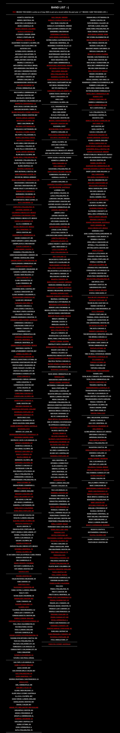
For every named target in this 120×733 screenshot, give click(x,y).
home (60, 1)
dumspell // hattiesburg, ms (23, 505)
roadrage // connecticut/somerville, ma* (98, 82)
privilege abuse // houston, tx (59, 606)
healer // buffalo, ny (59, 48)
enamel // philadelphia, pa (24, 535)
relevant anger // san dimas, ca (98, 48)
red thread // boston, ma (97, 43)
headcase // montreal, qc (59, 43)
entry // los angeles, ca (24, 537)
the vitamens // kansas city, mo (97, 472)
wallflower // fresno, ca (98, 482)
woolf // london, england (98, 522)
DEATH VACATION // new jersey (24, 423)
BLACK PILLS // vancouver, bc (25, 149)
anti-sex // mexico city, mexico (25, 74)
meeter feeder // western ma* (59, 313)
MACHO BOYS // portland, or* (59, 259)
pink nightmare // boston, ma (59, 549)
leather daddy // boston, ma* (59, 201)
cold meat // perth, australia (24, 311)
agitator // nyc (25, 48)
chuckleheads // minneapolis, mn (23, 263)
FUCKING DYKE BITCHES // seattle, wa (23, 638)
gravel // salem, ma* (23, 704)
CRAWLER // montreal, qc (24, 342)
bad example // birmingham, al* (25, 92)
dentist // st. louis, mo (24, 431)
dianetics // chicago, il (23, 445)
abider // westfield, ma (25, 20)
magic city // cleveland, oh (59, 262)
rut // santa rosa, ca (98, 108)
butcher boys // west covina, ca (25, 199)
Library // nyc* (59, 212)
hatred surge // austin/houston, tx (59, 40)
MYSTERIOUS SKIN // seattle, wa (59, 367)
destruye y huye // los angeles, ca (24, 440)
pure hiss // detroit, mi (59, 631)
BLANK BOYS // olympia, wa (25, 154)
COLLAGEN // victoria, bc (24, 314)
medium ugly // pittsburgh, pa (59, 302)
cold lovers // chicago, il (24, 308)
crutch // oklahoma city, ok (23, 371)
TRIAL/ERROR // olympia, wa (98, 404)
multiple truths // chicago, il (59, 361)
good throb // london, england (24, 699)
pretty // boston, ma (59, 591)
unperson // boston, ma (98, 437)
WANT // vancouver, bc (98, 485)
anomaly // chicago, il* (25, 62)
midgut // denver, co (59, 318)
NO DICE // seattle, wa (59, 430)
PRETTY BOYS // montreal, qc (59, 594)
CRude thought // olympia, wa (24, 368)
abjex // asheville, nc (26, 26)
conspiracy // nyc (23, 331)
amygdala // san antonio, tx (25, 54)
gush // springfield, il (24, 727)
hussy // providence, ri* (59, 96)
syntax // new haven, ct (97, 293)
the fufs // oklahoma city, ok (24, 643)
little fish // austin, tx (59, 232)
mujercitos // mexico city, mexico (59, 355)
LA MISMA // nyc (59, 190)
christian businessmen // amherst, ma (24, 255)
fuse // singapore (23, 652)
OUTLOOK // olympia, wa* (59, 477)
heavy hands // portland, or (59, 57)
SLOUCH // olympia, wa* (98, 202)
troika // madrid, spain (98, 407)
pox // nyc (59, 586)
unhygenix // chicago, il (98, 434)
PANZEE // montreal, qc (59, 495)
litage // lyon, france (59, 229)
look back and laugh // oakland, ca (59, 235)
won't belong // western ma (97, 516)
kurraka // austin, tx (59, 177)
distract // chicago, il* (23, 465)
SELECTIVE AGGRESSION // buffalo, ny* (98, 157)
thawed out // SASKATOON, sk (98, 320)
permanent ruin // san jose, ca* (59, 526)
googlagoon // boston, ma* (24, 701)
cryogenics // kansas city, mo (24, 373)
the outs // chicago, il (98, 328)
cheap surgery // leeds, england (23, 241)
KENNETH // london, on (59, 160)
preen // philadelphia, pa (59, 589)
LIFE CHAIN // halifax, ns (59, 221)
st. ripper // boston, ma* (98, 273)
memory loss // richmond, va (59, 307)
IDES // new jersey (59, 112)
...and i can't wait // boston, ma (25, 57)
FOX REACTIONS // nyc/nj (23, 627)
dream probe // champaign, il (24, 485)
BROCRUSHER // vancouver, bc (25, 183)
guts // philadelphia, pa (24, 730)
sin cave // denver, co (98, 191)
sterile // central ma (98, 262)
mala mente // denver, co (59, 273)
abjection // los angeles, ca (25, 23)
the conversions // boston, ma (97, 322)
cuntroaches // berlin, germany (24, 379)
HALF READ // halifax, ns (59, 23)
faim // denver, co (23, 581)
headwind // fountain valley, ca (59, 45)
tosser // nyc (98, 373)
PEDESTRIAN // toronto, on (59, 515)
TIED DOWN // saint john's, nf (97, 342)
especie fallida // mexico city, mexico (24, 546)
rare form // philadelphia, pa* (98, 28)
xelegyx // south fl (98, 529)
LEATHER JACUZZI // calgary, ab (59, 204)
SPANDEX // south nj (98, 239)
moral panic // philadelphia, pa (59, 338)
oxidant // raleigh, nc (59, 485)
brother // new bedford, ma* (25, 185)
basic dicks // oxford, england (25, 106)
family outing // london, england (23, 590)
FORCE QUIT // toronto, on (23, 612)
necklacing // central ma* (59, 391)
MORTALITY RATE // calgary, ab (59, 344)
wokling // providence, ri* (98, 508)
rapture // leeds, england (98, 26)
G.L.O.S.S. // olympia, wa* (23, 696)
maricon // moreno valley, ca (59, 285)
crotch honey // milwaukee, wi (23, 365)
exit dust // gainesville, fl (24, 566)
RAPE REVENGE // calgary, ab (97, 23)
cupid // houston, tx (23, 382)
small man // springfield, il (98, 214)
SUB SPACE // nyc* (98, 281)
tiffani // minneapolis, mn (98, 345)
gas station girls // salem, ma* (23, 670)
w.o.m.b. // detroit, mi (97, 511)
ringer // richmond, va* (97, 74)
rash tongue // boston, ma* (98, 31)
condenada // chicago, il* (23, 322)
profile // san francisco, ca (59, 611)
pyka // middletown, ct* (59, 639)
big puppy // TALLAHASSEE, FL (25, 134)
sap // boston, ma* (97, 126)
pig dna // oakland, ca (59, 543)
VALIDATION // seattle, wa (98, 447)
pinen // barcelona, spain (59, 546)
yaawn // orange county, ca (98, 539)
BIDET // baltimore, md (25, 123)
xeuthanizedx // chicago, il (98, 532)
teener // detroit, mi (97, 306)
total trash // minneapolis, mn (97, 379)
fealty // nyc (23, 593)
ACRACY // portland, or (25, 37)
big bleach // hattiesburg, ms (25, 129)
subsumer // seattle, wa (98, 284)
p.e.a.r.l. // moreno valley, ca (59, 512)
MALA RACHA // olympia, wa (59, 276)
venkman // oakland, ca (98, 453)
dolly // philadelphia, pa (24, 474)
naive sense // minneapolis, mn (59, 374)
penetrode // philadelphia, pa (59, 521)
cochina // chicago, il (24, 306)
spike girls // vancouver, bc (97, 242)
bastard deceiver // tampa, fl (25, 109)
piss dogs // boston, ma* (59, 560)
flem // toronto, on (24, 601)
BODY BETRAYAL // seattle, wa (25, 171)
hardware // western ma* (59, 31)
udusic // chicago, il (97, 420)
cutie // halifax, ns (24, 387)
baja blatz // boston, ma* (25, 98)
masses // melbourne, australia (59, 290)
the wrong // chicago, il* (98, 337)
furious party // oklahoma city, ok (24, 649)
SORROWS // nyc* (98, 231)
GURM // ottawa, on (24, 724)
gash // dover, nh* (23, 668)
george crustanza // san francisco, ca (24, 679)
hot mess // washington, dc (59, 85)
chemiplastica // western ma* (24, 243)
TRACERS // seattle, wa (97, 385)
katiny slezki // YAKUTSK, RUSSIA (59, 157)
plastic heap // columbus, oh (59, 566)
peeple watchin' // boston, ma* (59, 518)
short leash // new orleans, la (98, 171)
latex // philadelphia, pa (59, 195)
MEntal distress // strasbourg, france (59, 310)
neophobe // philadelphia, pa (59, 402)
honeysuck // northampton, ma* (59, 82)
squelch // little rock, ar (98, 253)
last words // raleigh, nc (59, 193)
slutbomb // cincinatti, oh (98, 211)
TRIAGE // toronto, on (98, 402)
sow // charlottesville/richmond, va (98, 233)
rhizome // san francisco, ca (98, 57)
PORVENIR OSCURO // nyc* (59, 580)
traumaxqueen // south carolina (97, 399)
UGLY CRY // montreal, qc (98, 423)
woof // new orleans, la (98, 519)
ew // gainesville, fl (23, 560)
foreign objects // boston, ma (23, 615)
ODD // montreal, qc (59, 460)
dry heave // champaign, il (23, 502)
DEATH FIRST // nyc (23, 417)
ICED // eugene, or (59, 109)
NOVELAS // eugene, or (59, 447)
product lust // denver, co (59, 608)
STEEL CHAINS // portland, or (98, 259)
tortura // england (98, 368)
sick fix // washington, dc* (98, 180)
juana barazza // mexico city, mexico (59, 150)
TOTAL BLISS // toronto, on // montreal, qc (98, 376)
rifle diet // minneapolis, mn (97, 65)
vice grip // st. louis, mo (98, 464)
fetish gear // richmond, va (24, 595)
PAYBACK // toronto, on (59, 509)
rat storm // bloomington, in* (98, 37)
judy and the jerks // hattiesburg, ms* (59, 153)
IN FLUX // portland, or (59, 115)
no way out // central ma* (59, 453)
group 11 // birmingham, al (24, 716)
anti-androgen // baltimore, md (25, 68)
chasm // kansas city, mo (24, 238)
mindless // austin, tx (59, 324)
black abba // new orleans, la (25, 143)
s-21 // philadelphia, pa (98, 112)
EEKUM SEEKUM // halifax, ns (24, 515)
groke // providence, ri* (24, 713)
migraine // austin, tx (59, 321)
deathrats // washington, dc (23, 420)
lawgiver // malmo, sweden (59, 198)
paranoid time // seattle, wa (59, 498)
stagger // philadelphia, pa (98, 256)
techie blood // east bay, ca (98, 303)
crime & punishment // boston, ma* (23, 351)
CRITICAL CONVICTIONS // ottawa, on (24, 359)
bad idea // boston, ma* (25, 95)
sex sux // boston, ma (98, 160)
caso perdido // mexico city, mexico (24, 218)
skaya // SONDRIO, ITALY (98, 197)
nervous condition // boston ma (59, 405)
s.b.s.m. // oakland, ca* (98, 132)
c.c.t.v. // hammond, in (24, 224)
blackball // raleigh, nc (25, 146)
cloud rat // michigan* (24, 300)
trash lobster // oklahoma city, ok (97, 396)
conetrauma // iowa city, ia (24, 325)
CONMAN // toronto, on (23, 328)
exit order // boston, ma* (23, 569)
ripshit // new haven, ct (97, 76)
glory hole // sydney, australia (24, 693)
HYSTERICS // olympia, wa (59, 102)
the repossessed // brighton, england (97, 334)
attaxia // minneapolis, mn (25, 88)
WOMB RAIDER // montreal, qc (98, 513)
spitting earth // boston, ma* (98, 248)
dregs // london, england (24, 491)
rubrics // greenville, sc (97, 102)
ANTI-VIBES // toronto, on (25, 76)
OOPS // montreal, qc (59, 471)
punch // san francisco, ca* (59, 623)
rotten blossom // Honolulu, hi (98, 91)
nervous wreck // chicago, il (59, 410)
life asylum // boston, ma (59, 218)
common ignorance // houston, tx (23, 317)
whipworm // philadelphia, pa (98, 499)
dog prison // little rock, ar (23, 471)
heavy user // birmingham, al (59, 62)
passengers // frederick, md (59, 504)
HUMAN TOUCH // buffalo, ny (59, 93)
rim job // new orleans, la (98, 68)
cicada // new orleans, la (23, 274)
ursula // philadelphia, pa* (98, 443)
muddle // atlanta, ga (60, 352)
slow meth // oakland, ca (97, 205)
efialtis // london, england (24, 518)
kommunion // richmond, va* (59, 174)
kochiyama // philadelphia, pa (59, 169)
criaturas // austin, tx (24, 348)
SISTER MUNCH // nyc (98, 194)
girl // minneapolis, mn (24, 685)
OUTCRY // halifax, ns (59, 474)
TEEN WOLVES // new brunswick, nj (97, 308)
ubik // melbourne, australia (98, 417)
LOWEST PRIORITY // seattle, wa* (59, 244)
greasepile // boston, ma (23, 710)
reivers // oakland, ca (98, 45)
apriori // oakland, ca (25, 79)
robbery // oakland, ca (98, 85)
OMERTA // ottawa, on (59, 468)
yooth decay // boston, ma (98, 542)
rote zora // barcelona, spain (98, 88)
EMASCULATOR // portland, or (24, 529)
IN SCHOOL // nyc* (59, 126)
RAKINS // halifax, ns (97, 20)
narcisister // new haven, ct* (59, 379)
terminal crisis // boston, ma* (98, 317)
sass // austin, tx (98, 129)
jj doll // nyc (59, 147)
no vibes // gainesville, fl (59, 450)
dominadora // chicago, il (23, 477)
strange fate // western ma (97, 267)
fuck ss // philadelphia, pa (24, 641)
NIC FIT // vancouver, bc (59, 416)
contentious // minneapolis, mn (23, 334)
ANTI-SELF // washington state (25, 71)
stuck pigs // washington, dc (98, 276)
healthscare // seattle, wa (59, 51)
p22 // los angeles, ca (59, 490)
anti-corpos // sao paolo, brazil (25, 65)
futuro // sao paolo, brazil (24, 658)
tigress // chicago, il (98, 351)
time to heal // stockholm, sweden (98, 354)
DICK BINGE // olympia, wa (24, 448)
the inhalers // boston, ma (59, 118)
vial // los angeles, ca (98, 461)
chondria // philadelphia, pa (23, 252)
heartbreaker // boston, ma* (59, 54)
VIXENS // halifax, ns (97, 478)
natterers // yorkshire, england (59, 385)
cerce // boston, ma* (23, 232)
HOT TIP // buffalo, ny (59, 88)
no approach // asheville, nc (59, 425)
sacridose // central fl (98, 115)
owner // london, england (59, 483)
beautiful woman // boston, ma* (25, 115)
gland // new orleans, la (23, 690)
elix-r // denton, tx (24, 526)
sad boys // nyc (98, 118)
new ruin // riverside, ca (59, 413)
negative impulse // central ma (59, 393)
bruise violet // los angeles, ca (26, 188)
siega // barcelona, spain (97, 188)
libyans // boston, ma (59, 215)
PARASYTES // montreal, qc (59, 501)
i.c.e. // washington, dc (59, 106)
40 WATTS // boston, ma (25, 17)
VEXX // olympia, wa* (98, 455)
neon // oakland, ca (59, 399)
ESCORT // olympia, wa (24, 540)
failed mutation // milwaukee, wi (24, 578)
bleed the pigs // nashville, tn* (25, 163)
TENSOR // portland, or (97, 314)
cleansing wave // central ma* (23, 289)
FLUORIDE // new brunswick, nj (24, 610)
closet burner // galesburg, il (24, 294)
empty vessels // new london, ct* (23, 532)
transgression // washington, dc (97, 390)
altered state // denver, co (25, 51)
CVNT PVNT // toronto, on (24, 390)
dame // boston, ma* (24, 403)
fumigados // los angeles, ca (24, 646)
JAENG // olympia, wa (59, 142)
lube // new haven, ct (59, 246)
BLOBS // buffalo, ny (25, 166)
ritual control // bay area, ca (97, 79)
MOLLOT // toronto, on (59, 333)
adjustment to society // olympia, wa (25, 43)
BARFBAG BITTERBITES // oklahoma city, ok (25, 101)
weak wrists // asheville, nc (97, 497)
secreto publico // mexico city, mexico (97, 154)
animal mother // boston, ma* (25, 60)
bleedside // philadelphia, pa (25, 160)
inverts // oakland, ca (59, 132)
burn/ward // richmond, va (25, 194)
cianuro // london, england (23, 272)
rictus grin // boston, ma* (97, 60)
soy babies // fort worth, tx (97, 236)
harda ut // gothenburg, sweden (59, 26)
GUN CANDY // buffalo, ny (24, 721)
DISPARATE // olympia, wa (24, 460)
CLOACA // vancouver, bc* (23, 291)
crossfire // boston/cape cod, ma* (24, 362)
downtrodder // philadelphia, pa (24, 479)
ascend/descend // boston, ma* (25, 82)
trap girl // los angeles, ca (97, 393)
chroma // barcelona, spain (24, 257)
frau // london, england (24, 629)
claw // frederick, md (24, 283)
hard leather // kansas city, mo (59, 28)
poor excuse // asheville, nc (59, 577)
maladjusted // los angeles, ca (59, 270)
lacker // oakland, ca (59, 181)
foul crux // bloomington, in (23, 624)
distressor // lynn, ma (24, 468)
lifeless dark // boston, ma (59, 224)
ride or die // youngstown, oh (98, 62)
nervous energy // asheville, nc (59, 408)
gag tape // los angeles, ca (24, 662)
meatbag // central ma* (59, 299)
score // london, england (98, 140)
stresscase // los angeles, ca (97, 270)
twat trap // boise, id (98, 410)
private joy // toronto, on (59, 603)
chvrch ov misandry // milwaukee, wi (24, 269)
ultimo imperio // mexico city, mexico (97, 431)
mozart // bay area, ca (59, 350)
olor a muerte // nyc (59, 466)
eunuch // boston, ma (24, 557)
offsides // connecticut (59, 463)
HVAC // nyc (60, 99)
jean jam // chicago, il (59, 144)
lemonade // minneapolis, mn (59, 207)
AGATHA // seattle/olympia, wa (25, 45)
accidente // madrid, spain (25, 34)
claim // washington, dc (24, 280)
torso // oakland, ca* (98, 365)
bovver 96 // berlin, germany (25, 177)
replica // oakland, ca (98, 51)
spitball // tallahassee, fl (98, 245)
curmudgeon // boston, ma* (24, 385)
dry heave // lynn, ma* (24, 499)
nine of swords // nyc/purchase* (59, 422)
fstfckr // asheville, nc (24, 632)
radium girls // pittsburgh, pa (98, 17)
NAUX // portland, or (59, 388)
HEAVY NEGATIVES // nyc (59, 60)
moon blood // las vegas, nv (59, 335)
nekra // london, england (59, 396)
